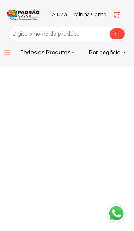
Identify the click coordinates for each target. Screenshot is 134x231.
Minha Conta (90, 15)
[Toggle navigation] (22, 6)
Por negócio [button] (105, 52)
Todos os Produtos (45, 52)
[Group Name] (58, 34)
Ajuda (59, 14)
